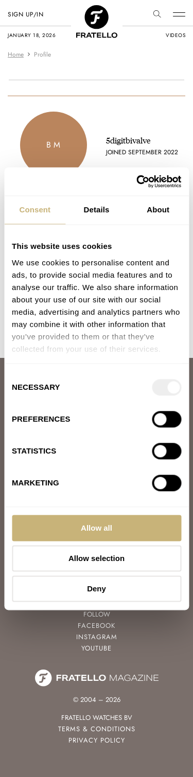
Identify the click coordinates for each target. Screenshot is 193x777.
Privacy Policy (96, 740)
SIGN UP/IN (25, 14)
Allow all (96, 527)
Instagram (96, 637)
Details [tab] (97, 209)
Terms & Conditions (96, 729)
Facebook (96, 625)
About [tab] (158, 209)
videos (175, 35)
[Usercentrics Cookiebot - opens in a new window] (137, 181)
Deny (96, 588)
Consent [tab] (34, 209)
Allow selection (96, 558)
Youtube (96, 648)
